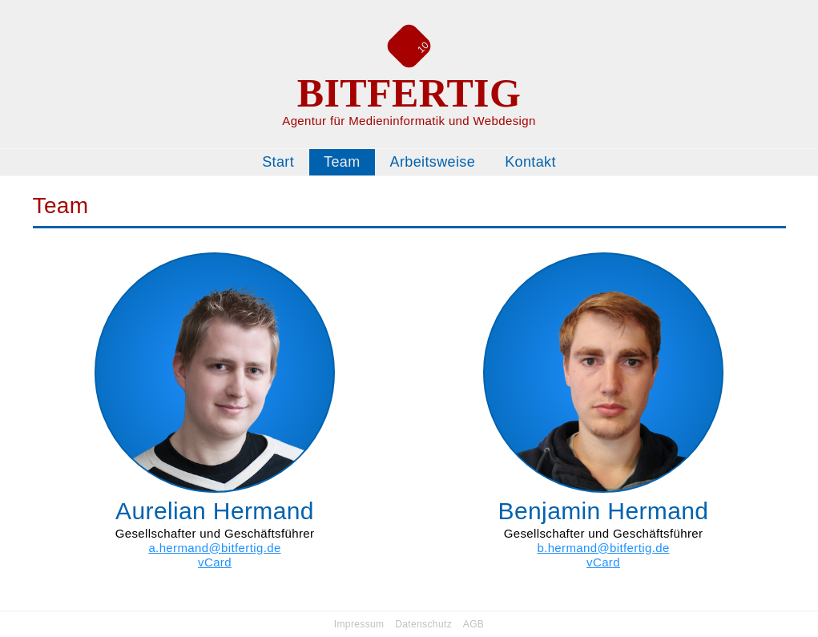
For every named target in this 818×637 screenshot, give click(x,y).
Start (278, 162)
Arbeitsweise (433, 162)
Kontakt (530, 162)
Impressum (359, 624)
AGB (473, 624)
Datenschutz (423, 624)
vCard (215, 562)
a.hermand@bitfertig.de (214, 547)
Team (342, 162)
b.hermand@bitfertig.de (603, 547)
